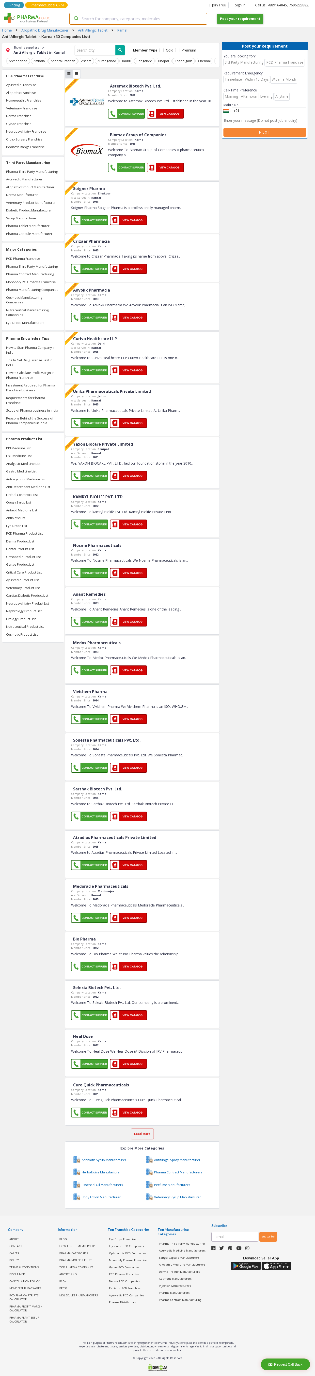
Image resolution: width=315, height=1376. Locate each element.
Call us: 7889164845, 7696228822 (282, 5)
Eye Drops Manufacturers (25, 322)
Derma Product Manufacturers (179, 1271)
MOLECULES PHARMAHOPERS (78, 1295)
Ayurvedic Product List (22, 580)
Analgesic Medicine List (23, 463)
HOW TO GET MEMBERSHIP (77, 1246)
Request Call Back (285, 1364)
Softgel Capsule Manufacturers (179, 1257)
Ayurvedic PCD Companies (126, 1295)
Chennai (203, 61)
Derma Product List (20, 541)
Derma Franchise (19, 116)
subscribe (268, 1236)
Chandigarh (182, 61)
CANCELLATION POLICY (24, 1281)
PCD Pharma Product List (24, 533)
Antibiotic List (15, 518)
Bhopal (163, 61)
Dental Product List (20, 549)
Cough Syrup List (18, 502)
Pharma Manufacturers (174, 1292)
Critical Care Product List (24, 572)
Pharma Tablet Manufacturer (27, 226)
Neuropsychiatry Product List (27, 603)
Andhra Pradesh (62, 61)
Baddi (126, 61)
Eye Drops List (16, 525)
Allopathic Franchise (21, 92)
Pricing (14, 5)
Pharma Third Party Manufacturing (32, 171)
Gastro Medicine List (21, 471)
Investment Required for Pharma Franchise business (30, 387)
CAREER (14, 1253)
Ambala (39, 61)
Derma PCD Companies (124, 1281)
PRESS (63, 1288)
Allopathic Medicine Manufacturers (182, 1264)
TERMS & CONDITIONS (24, 1267)
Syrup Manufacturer (21, 218)
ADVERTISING (68, 1274)
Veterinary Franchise (21, 108)
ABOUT (14, 1239)
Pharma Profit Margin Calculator (26, 1308)
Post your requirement (240, 18)
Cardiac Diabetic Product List (27, 595)
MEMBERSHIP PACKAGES (25, 1288)
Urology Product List (21, 619)
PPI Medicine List (18, 448)
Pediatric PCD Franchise (125, 1288)
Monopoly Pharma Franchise (128, 1260)
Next (265, 132)
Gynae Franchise (19, 124)
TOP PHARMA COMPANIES (76, 1267)
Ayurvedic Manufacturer (24, 179)
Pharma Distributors (122, 1302)
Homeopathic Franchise (23, 100)
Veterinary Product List (23, 588)
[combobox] (138, 18)
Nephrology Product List (24, 611)
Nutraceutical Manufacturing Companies (27, 312)
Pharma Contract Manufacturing (30, 274)
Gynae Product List (20, 564)
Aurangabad (106, 61)
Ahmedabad (18, 61)
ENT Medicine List (19, 455)
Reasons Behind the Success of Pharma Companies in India (29, 420)
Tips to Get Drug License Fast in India (29, 362)
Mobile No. (231, 105)
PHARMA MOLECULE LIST (75, 1260)
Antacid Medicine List (21, 510)
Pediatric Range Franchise (25, 147)
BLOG (63, 1239)
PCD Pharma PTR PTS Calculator (23, 1297)
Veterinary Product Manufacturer (31, 202)
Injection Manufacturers (175, 1285)
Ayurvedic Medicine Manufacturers (182, 1250)
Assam (86, 61)
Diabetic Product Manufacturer (29, 210)
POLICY (14, 1260)
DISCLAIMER (17, 1274)
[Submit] (75, 18)
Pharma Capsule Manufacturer (29, 233)
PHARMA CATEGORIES (73, 1253)
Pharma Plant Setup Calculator (24, 1319)
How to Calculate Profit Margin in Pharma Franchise (30, 375)
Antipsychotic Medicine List (26, 479)
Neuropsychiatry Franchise (26, 131)
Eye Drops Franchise (122, 1239)
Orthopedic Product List (23, 557)
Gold (169, 50)
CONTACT (15, 1246)
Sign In (240, 5)
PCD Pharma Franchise (23, 258)
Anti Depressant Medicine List (28, 487)
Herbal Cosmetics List (22, 494)
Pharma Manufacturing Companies (32, 289)
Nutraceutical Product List (25, 626)
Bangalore (144, 61)
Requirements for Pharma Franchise (25, 400)
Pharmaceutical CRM (47, 5)
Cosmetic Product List (22, 634)
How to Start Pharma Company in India (30, 350)
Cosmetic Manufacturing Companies (24, 300)
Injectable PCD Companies (126, 1246)
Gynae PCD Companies (124, 1267)
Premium (189, 50)
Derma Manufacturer (22, 194)
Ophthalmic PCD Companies (127, 1253)
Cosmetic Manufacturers (175, 1278)
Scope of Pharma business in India (32, 410)
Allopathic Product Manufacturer (30, 187)
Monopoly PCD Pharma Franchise (31, 282)
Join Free (217, 5)
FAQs (62, 1281)
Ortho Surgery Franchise (24, 139)
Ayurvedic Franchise (21, 85)
